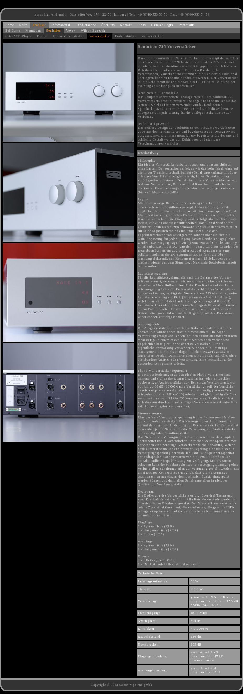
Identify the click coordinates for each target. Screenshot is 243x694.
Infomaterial (60, 25)
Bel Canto (12, 30)
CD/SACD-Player (18, 36)
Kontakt (126, 25)
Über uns (108, 25)
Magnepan (33, 30)
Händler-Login (162, 25)
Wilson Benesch (93, 30)
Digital (42, 36)
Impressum (186, 25)
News (23, 25)
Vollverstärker (152, 36)
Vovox (71, 30)
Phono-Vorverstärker (68, 36)
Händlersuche (85, 25)
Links (141, 25)
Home (9, 25)
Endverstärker (125, 36)
